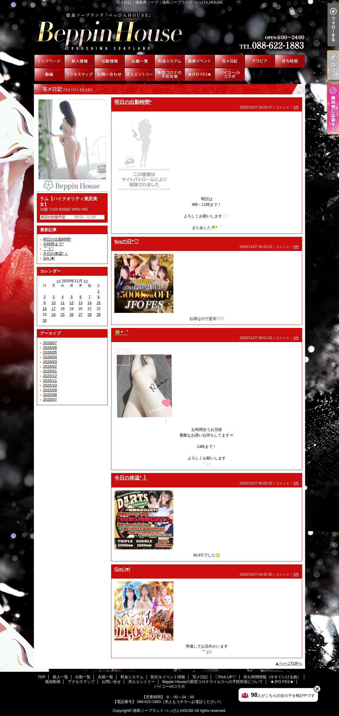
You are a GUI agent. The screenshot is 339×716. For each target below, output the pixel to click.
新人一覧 (79, 61)
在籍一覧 (139, 61)
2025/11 (50, 380)
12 (71, 303)
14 (89, 303)
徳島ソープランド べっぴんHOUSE (163, 710)
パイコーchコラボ (230, 74)
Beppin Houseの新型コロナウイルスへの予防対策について (169, 74)
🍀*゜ (121, 333)
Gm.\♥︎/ (49, 258)
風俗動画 (49, 74)
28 (89, 315)
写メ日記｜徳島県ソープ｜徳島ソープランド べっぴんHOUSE (169, 29)
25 (63, 315)
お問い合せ (109, 74)
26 (71, 315)
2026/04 (50, 357)
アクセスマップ (79, 74)
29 (99, 315)
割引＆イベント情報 (200, 61)
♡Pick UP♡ (260, 61)
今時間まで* (53, 244)
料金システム (169, 61)
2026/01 (50, 371)
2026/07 (50, 343)
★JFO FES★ (200, 74)
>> (85, 281)
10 (53, 303)
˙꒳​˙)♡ (48, 249)
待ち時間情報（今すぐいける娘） (290, 61)
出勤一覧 (109, 61)
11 (63, 303)
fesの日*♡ (126, 241)
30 (45, 320)
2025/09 (50, 390)
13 (81, 303)
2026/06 (50, 347)
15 (99, 303)
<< (58, 281)
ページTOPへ (290, 663)
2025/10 (50, 385)
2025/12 (50, 376)
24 (53, 315)
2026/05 (50, 352)
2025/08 (50, 395)
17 (53, 309)
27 (81, 315)
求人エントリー (139, 74)
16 (45, 309)
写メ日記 (230, 61)
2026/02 (50, 366)
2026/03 (50, 361)
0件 (296, 107)
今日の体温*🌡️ (55, 253)
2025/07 (50, 399)
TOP (49, 61)
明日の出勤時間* (57, 239)
